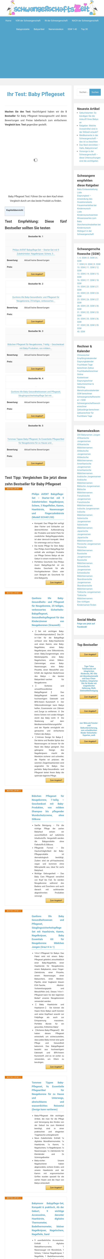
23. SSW (90, 293)
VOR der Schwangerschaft (28, 20)
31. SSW (81, 312)
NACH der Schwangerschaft (85, 20)
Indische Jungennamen (88, 508)
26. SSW (90, 299)
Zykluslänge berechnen (88, 409)
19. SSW (81, 286)
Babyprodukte (22, 29)
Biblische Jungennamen (88, 486)
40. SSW (81, 331)
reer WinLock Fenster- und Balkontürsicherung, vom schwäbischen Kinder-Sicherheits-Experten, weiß (89, 729)
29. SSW (90, 306)
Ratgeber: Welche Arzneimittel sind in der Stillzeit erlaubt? (88, 128)
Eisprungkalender (85, 361)
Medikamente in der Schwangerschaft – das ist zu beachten (88, 138)
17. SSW (90, 280)
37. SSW (81, 325)
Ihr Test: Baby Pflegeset (36, 94)
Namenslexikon (56, 29)
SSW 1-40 (72, 29)
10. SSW (81, 267)
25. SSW (81, 299)
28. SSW (81, 306)
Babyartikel (39, 29)
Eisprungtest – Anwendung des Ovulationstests (84, 198)
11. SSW (90, 267)
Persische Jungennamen (89, 544)
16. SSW (81, 280)
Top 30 (84, 29)
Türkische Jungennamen (89, 592)
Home (8, 20)
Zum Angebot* (37, 274)
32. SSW (90, 312)
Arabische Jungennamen (89, 476)
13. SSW (81, 274)
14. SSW (90, 274)
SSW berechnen (84, 393)
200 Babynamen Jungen (88, 435)
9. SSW (97, 264)
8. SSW (88, 264)
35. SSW (90, 318)
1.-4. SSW (81, 257)
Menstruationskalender (88, 390)
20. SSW (90, 286)
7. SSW (80, 264)
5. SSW (91, 257)
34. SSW (81, 318)
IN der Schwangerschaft (56, 20)
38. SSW (90, 325)
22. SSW (81, 293)
